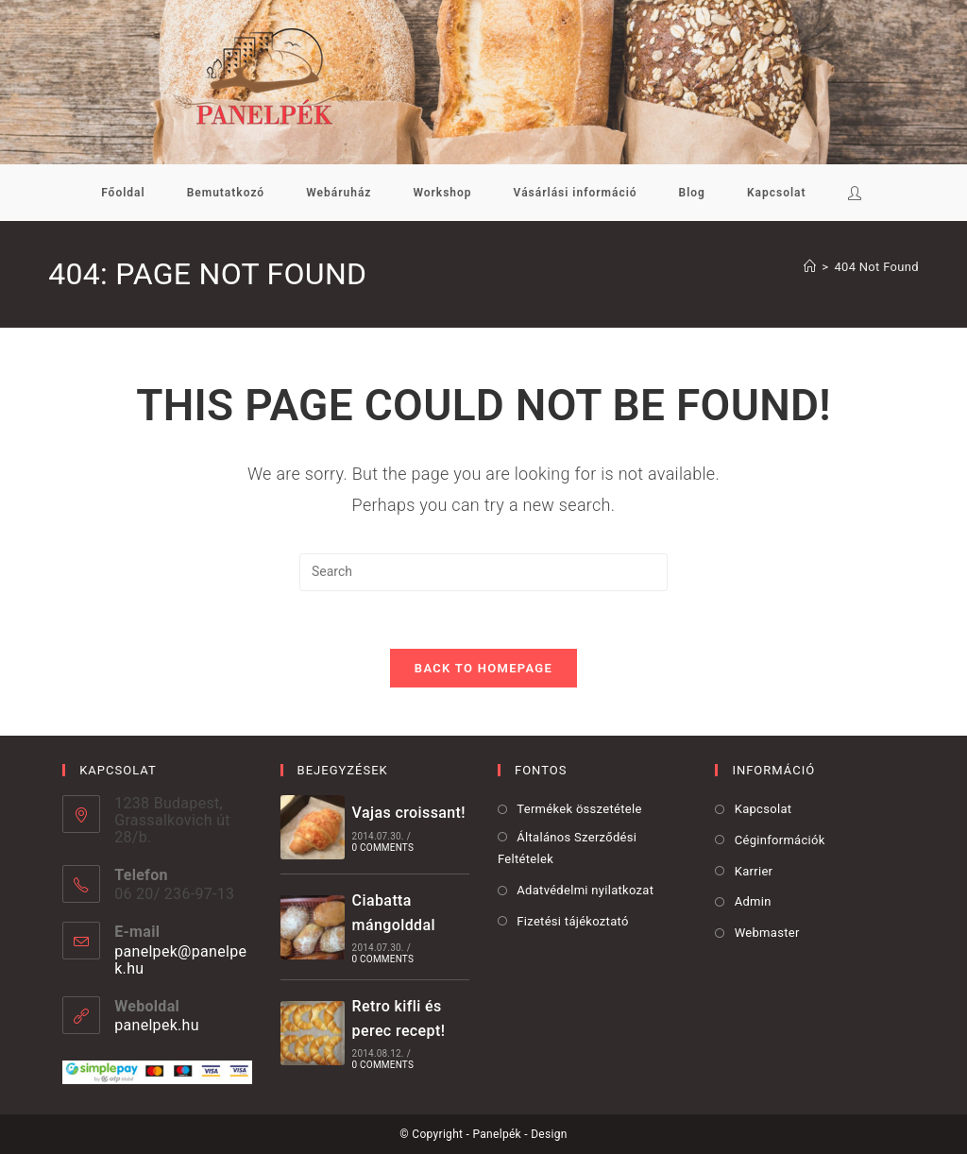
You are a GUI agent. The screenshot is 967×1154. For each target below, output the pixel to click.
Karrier (754, 871)
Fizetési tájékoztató (572, 921)
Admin (753, 901)
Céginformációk (780, 840)
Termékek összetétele (579, 809)
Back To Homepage (483, 668)
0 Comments (383, 847)
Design (549, 1134)
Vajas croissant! (409, 813)
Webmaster (767, 932)
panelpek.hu (156, 1025)
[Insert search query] (483, 572)
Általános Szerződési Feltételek (567, 848)
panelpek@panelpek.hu (180, 959)
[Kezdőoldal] (810, 267)
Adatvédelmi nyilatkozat (585, 890)
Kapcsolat (763, 809)
